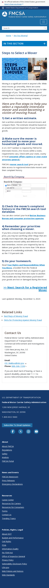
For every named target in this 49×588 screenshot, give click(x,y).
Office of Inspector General (13, 556)
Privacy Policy (7, 560)
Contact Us (6, 514)
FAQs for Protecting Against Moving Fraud (23, 320)
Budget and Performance (13, 538)
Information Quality (10, 549)
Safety (4, 453)
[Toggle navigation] (43, 21)
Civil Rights (6, 541)
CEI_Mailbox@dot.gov (16, 363)
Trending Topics (9, 518)
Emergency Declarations (12, 484)
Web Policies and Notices (12, 571)
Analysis (5, 457)
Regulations (7, 450)
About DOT (7, 534)
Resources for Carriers (11, 503)
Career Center (8, 500)
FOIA (4, 545)
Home (8, 35)
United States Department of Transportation (21, 8)
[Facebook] (12, 431)
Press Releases (8, 480)
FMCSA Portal (8, 461)
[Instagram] (28, 432)
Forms (4, 511)
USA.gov (5, 567)
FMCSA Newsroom (10, 476)
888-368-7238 (19, 366)
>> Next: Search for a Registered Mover (25, 289)
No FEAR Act (7, 552)
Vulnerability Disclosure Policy (14, 564)
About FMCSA (8, 446)
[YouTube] (36, 431)
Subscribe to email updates (17, 425)
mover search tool (19, 164)
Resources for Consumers (13, 507)
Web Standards (8, 575)
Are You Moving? (21, 35)
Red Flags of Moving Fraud (16, 316)
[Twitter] (20, 431)
